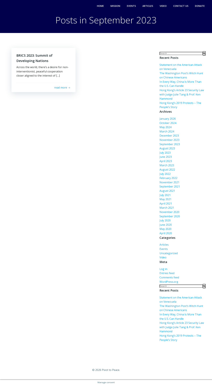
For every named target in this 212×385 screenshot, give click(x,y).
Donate (200, 5)
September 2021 (169, 186)
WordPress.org (168, 282)
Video (163, 5)
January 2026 (167, 118)
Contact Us (180, 5)
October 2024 (167, 123)
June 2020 (165, 225)
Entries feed (166, 273)
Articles (147, 5)
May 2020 (165, 229)
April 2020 (165, 233)
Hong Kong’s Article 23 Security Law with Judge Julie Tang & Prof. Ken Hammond (181, 94)
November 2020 (169, 212)
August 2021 (167, 191)
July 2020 (165, 220)
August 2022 (167, 169)
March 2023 (166, 165)
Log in (163, 269)
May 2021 (165, 199)
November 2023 (169, 140)
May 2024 (165, 127)
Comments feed (169, 277)
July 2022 (165, 174)
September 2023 (169, 144)
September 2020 (169, 216)
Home (100, 5)
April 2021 (165, 203)
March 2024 (166, 131)
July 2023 (165, 152)
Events (131, 5)
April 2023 (165, 161)
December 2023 (169, 135)
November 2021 (169, 182)
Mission (115, 5)
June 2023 (165, 157)
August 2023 (167, 148)
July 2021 (165, 195)
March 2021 (166, 207)
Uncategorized (168, 253)
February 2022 (168, 178)
